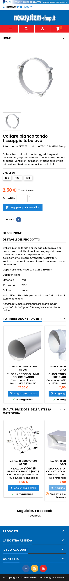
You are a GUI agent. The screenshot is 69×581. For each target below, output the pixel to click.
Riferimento (10, 146)
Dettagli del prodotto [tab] (21, 239)
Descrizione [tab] (12, 233)
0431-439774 (24, 6)
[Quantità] (22, 198)
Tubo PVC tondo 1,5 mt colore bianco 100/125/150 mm (23, 377)
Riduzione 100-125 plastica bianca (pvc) (23, 470)
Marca (35, 146)
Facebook (35, 515)
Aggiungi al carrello (22, 207)
